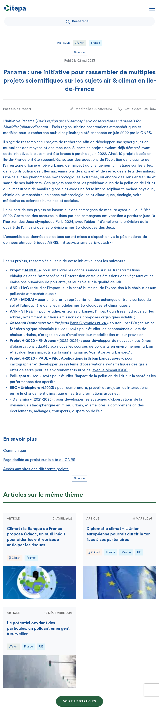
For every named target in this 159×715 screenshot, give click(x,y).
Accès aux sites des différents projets (36, 469)
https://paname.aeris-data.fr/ (86, 242)
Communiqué (14, 450)
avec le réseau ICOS (110, 370)
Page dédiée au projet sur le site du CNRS (39, 460)
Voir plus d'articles (79, 701)
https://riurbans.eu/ (113, 352)
